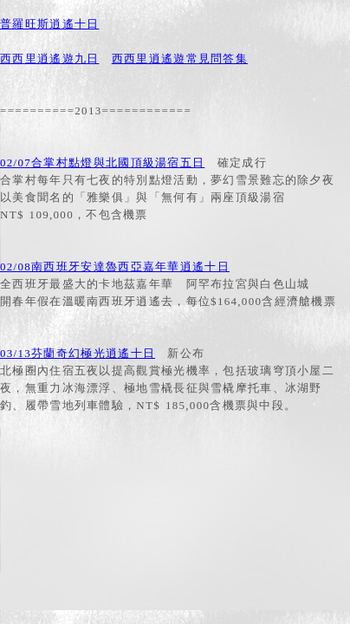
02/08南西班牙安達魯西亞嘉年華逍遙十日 (115, 266)
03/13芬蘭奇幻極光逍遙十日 (77, 353)
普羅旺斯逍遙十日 (49, 23)
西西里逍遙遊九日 (49, 58)
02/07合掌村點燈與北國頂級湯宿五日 (102, 162)
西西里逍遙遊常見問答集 (180, 58)
